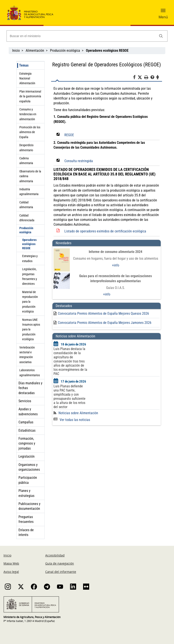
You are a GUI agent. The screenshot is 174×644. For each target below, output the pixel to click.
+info (115, 265)
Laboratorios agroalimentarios (29, 372)
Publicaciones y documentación (29, 506)
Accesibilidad (55, 555)
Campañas (25, 422)
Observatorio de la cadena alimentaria (30, 176)
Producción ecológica (65, 50)
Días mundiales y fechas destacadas (30, 388)
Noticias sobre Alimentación (78, 413)
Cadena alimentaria (26, 160)
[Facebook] (135, 78)
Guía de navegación (59, 563)
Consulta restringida (78, 161)
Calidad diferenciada (26, 218)
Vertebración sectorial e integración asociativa (27, 355)
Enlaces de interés (26, 532)
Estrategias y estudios (30, 258)
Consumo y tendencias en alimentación (27, 114)
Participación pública (27, 480)
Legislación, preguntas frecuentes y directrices (29, 276)
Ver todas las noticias (72, 420)
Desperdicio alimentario (26, 147)
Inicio (16, 50)
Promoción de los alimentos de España (29, 132)
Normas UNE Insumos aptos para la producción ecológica (31, 329)
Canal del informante (60, 572)
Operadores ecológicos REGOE (29, 244)
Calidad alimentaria (26, 205)
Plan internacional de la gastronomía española (30, 96)
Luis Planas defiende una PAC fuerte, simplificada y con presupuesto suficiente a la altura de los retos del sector (69, 396)
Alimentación (35, 50)
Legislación (26, 456)
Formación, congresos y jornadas (26, 443)
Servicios (24, 401)
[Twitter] (141, 77)
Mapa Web (11, 563)
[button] (163, 12)
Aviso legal (11, 572)
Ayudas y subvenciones (28, 411)
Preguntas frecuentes (25, 519)
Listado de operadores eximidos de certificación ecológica (105, 231)
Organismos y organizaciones (29, 467)
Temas (23, 65)
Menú (163, 17)
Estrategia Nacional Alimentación (27, 78)
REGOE (69, 135)
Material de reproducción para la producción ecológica (30, 301)
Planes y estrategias (26, 493)
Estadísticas (26, 430)
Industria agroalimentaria (28, 191)
